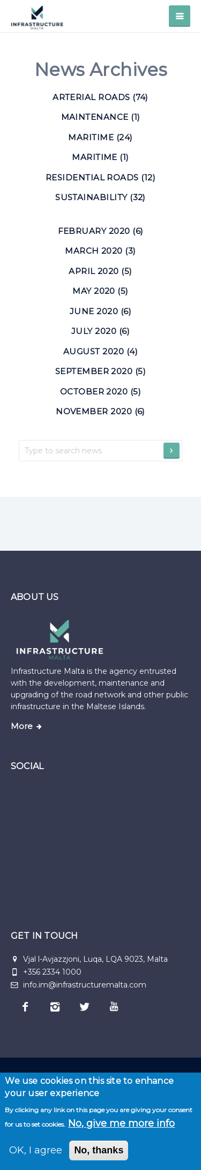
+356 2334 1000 (52, 972)
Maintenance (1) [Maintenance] (100, 117)
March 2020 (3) (100, 251)
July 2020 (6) (100, 331)
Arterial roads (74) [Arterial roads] (100, 97)
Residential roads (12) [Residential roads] (100, 177)
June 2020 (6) (100, 311)
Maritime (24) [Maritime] (100, 137)
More (22, 726)
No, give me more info (121, 1123)
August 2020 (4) (100, 351)
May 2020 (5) (100, 291)
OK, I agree (35, 1150)
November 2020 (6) (100, 411)
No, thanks (98, 1150)
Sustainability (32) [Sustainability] (100, 197)
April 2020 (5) (100, 271)
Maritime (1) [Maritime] (100, 157)
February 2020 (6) (101, 231)
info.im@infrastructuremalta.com (78, 985)
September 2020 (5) (100, 371)
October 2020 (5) (100, 391)
